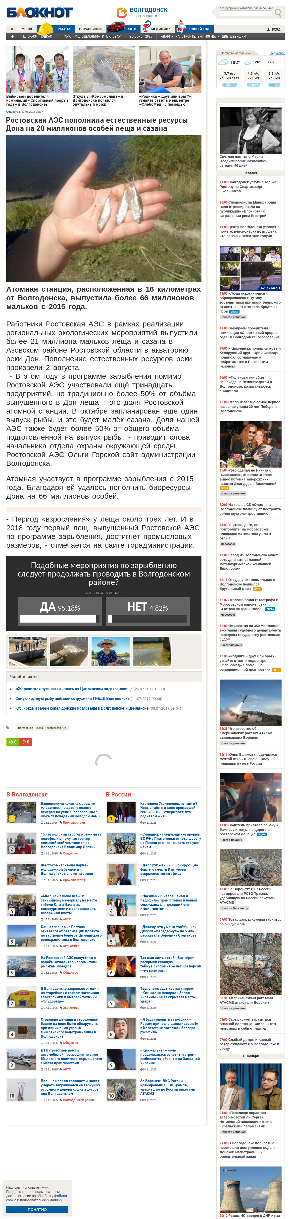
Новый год (192, 29)
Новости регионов (233, 317)
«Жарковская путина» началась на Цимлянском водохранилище (74, 688)
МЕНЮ (27, 29)
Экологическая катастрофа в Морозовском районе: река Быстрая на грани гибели (249, 604)
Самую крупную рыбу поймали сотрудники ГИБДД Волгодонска (72, 698)
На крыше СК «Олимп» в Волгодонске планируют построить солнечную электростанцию (250, 509)
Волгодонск (25, 727)
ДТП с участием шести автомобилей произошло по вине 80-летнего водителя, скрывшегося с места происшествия (71, 1056)
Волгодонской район (78, 1100)
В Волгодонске (27, 794)
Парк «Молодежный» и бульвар (91, 36)
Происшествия (74, 822)
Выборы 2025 (140, 36)
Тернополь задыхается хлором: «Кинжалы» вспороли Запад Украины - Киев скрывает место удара (167, 995)
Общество (13, 111)
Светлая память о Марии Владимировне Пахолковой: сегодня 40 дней (244, 161)
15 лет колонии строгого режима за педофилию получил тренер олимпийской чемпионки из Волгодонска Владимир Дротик (71, 840)
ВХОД (274, 29)
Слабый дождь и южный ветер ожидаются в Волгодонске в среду (249, 1044)
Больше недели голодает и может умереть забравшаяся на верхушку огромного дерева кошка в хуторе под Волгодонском (70, 1087)
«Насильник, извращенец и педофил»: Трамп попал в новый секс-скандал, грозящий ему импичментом (168, 902)
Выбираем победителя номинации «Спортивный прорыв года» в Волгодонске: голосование (250, 332)
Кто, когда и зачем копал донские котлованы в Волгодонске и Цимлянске (81, 708)
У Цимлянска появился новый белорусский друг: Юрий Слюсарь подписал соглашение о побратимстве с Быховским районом (250, 357)
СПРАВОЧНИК (90, 29)
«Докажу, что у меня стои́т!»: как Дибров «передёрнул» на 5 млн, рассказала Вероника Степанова (168, 931)
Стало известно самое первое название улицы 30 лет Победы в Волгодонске (250, 406)
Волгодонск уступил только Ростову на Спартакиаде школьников (248, 186)
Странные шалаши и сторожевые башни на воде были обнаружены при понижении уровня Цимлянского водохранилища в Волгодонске (69, 1028)
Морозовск (228, 543)
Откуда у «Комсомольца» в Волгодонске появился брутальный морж (247, 584)
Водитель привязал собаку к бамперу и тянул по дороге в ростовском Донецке (249, 829)
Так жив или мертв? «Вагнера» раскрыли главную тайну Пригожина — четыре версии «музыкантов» (170, 964)
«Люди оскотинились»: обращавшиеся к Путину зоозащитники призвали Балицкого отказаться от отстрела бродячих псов (250, 302)
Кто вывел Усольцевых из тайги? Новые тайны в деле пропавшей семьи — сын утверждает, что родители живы (168, 809)
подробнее (277, 53)
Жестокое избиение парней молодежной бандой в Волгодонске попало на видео (67, 869)
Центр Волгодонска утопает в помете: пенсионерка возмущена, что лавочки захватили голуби (250, 231)
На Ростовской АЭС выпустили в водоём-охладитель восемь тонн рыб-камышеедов (69, 961)
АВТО (121, 29)
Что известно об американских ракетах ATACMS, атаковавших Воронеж (247, 733)
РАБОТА (53, 29)
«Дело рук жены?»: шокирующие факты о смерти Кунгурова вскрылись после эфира (169, 869)
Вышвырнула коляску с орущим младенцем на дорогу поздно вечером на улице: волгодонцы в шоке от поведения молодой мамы (70, 809)
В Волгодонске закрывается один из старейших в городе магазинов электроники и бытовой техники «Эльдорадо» (70, 995)
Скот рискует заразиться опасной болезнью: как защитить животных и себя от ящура (248, 1023)
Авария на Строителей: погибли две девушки (203, 36)
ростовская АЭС (57, 727)
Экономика (71, 946)
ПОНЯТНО (37, 1209)
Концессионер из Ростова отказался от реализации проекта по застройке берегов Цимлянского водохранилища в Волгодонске (71, 933)
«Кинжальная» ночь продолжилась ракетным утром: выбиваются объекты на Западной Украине (170, 1056)
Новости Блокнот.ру (234, 908)
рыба (39, 727)
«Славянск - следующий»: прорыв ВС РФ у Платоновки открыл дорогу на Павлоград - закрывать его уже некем (170, 840)
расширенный (263, 8)
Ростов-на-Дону (231, 644)
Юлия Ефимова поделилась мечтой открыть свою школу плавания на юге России (248, 758)
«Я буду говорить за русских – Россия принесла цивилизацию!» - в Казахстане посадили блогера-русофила (170, 1025)
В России (118, 794)
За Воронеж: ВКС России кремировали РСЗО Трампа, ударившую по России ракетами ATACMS (167, 1087)
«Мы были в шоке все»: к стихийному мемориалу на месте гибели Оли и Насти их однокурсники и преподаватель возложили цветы (69, 904)
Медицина (157, 28)
